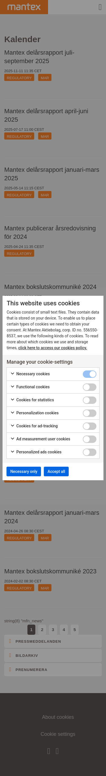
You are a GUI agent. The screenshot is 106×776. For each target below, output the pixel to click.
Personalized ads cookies (35, 452)
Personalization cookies (34, 413)
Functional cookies (29, 387)
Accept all (56, 471)
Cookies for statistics (32, 400)
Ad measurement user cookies (40, 439)
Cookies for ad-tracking (34, 426)
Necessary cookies (30, 374)
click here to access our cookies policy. (52, 348)
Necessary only (23, 471)
